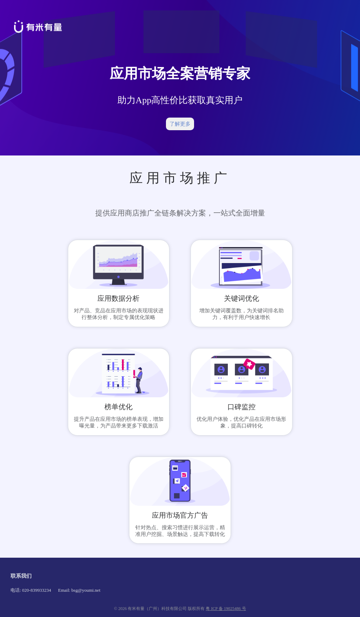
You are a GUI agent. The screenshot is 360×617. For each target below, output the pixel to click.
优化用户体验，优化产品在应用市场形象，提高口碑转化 (241, 422)
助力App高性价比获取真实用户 (180, 100)
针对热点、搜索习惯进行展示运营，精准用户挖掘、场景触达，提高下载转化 (180, 531)
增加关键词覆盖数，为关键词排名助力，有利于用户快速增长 (241, 314)
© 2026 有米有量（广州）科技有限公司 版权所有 (160, 608)
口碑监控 (241, 407)
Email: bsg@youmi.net (79, 590)
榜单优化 (118, 407)
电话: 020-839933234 (31, 590)
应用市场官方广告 (180, 515)
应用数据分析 (118, 298)
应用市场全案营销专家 (180, 73)
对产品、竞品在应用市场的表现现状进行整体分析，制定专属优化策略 (118, 314)
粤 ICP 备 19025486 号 (226, 608)
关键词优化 (241, 298)
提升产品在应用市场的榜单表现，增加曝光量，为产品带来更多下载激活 (118, 422)
